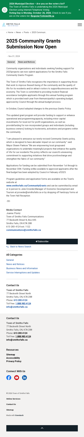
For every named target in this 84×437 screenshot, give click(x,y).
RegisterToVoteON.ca (42, 16)
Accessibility (13, 358)
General (11, 62)
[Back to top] (42, 428)
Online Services (13, 399)
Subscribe (42, 241)
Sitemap (10, 354)
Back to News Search (20, 246)
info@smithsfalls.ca (16, 307)
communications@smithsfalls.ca (23, 230)
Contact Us (11, 404)
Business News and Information (22, 268)
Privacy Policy (13, 361)
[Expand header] (80, 25)
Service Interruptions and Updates (23, 272)
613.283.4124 (20, 300)
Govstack (19, 415)
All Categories (14, 254)
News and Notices (26, 62)
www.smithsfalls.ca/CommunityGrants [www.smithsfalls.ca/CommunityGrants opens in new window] (26, 185)
